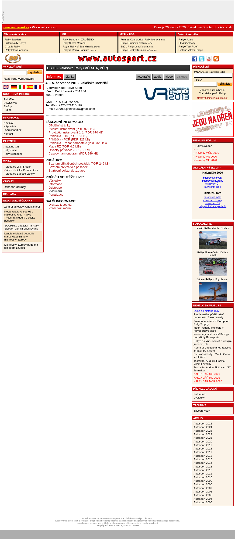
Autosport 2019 (203, 444)
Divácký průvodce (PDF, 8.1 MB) (71, 150)
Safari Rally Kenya (15, 43)
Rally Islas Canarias (16, 50)
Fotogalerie (202, 223)
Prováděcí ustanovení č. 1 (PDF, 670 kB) (76, 132)
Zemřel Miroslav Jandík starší (22, 206)
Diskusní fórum (204, 140)
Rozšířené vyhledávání (19, 78)
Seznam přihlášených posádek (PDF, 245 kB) (79, 163)
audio (158, 76)
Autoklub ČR (11, 146)
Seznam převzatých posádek (68, 167)
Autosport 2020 (203, 441)
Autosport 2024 (203, 426)
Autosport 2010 (203, 477)
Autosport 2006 (203, 491)
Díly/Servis (10, 102)
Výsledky (55, 180)
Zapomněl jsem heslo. (212, 90)
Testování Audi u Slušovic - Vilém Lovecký (210, 362)
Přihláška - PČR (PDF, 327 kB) (69, 139)
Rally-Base (10, 149)
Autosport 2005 (203, 494)
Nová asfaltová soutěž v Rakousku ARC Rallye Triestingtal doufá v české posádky (19, 216)
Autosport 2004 (203, 498)
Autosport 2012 (203, 469)
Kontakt (8, 133)
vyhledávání (12, 66)
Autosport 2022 (203, 434)
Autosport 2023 (203, 430)
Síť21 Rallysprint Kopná (137, 46)
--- (197, 149)
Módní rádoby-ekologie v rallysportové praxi (209, 329)
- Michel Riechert (213, 228)
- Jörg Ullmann (212, 279)
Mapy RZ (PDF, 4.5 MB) (65, 146)
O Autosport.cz (13, 129)
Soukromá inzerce (17, 94)
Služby (8, 106)
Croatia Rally (12, 46)
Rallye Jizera (186, 39)
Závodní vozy (202, 410)
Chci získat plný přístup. (212, 93)
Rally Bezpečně (13, 153)
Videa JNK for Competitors (22, 170)
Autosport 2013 (203, 466)
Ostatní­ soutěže (188, 34)
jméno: (209, 71)
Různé (8, 109)
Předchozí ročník (60, 208)
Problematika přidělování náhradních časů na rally (209, 316)
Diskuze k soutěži (60, 204)
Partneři (9, 141)
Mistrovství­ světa (15, 34)
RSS (132, 34)
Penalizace (56, 194)
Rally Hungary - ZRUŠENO (78, 39)
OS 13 (52, 68)
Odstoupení (56, 187)
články (70, 76)
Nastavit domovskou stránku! (212, 98)
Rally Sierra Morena (74, 43)
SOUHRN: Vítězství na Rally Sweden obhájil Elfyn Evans (21, 227)
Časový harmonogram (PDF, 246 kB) (73, 153)
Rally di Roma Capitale (79, 50)
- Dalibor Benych (212, 253)
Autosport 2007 (203, 487)
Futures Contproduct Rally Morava (143, 39)
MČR (123, 34)
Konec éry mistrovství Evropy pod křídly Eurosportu (211, 336)
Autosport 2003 (203, 502)
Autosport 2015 (203, 459)
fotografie (143, 76)
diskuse (182, 76)
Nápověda (10, 126)
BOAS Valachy (187, 43)
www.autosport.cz (16, 27)
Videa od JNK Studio (18, 166)
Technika (200, 405)
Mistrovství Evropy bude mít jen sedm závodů (21, 246)
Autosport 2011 (203, 473)
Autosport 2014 (203, 462)
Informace (11, 117)
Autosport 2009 (203, 480)
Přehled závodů (205, 388)
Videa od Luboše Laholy (20, 173)
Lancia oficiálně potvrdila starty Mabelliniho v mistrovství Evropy (19, 236)
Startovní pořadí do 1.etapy (67, 170)
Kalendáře (200, 393)
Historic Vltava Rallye (191, 50)
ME (64, 34)
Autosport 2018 (203, 448)
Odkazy (8, 181)
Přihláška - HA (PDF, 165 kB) (68, 136)
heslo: (198, 80)
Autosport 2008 (203, 484)
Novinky (9, 122)
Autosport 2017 (203, 451)
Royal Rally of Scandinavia (81, 46)
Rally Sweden (13, 39)
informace (54, 76)
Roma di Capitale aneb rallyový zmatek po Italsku (213, 349)
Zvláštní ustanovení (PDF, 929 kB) (72, 129)
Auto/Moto (10, 99)
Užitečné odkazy (15, 187)
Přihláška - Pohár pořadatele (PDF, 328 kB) (78, 143)
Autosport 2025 (203, 423)
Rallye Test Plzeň (188, 46)
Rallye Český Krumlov (139, 50)
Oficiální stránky (59, 125)
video (169, 76)
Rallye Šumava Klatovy (137, 43)
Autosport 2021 (203, 437)
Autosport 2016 (203, 455)
